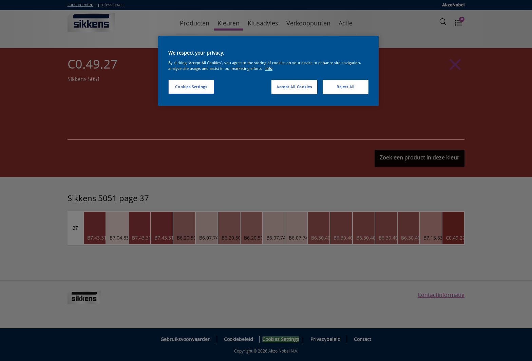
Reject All (346, 86)
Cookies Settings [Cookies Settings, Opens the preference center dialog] (191, 86)
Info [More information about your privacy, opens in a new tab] (268, 68)
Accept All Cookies (294, 86)
